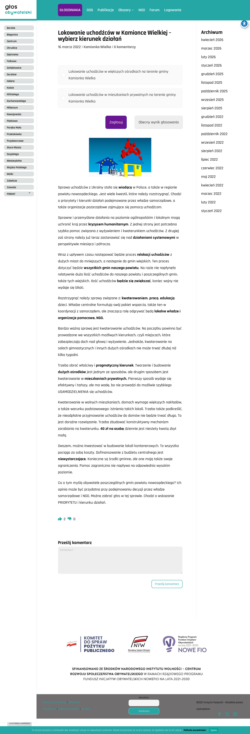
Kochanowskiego (16, 101)
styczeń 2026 (211, 65)
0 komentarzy (125, 47)
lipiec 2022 (209, 159)
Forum (155, 10)
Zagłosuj (116, 122)
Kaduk (10, 88)
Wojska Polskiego (17, 167)
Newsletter (144, 697)
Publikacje (106, 10)
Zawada (11, 187)
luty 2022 (208, 202)
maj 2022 (208, 176)
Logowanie (172, 10)
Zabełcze (12, 181)
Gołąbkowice (14, 68)
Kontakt (85, 709)
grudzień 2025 (212, 74)
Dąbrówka (12, 54)
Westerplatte (14, 161)
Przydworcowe (15, 141)
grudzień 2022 (212, 116)
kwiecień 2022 (212, 185)
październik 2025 (214, 91)
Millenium (12, 107)
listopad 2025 (211, 82)
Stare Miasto (14, 147)
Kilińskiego (13, 94)
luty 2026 (208, 57)
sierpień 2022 (211, 151)
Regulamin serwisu (68, 709)
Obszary (124, 10)
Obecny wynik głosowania (159, 122)
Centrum (12, 41)
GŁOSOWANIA (70, 10)
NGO (141, 10)
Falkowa (11, 61)
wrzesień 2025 (212, 99)
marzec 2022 (211, 193)
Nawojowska (14, 114)
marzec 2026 (211, 48)
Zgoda (214, 730)
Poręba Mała (14, 127)
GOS (90, 10)
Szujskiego (13, 154)
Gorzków (12, 74)
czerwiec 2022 (212, 168)
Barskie (11, 28)
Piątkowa (12, 121)
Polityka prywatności (54, 702)
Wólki (10, 174)
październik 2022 (214, 134)
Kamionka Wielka (97, 47)
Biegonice (12, 34)
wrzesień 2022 (212, 142)
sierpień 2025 (211, 108)
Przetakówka (14, 134)
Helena (11, 81)
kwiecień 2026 (212, 39)
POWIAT (11, 194)
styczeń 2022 (211, 210)
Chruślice (12, 48)
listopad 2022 (211, 125)
